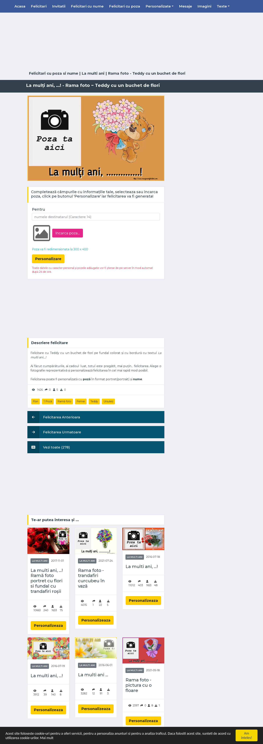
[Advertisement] (131, 42)
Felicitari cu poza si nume (53, 73)
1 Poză (48, 401)
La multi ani (93, 73)
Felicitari (39, 6)
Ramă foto (64, 401)
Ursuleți (108, 401)
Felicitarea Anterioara (53, 417)
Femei (81, 401)
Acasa (19, 6)
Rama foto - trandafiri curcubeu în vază (91, 578)
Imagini (204, 6)
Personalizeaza (48, 625)
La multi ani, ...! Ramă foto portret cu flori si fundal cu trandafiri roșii (47, 581)
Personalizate (158, 6)
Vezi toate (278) (48, 447)
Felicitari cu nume (87, 6)
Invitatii (58, 6)
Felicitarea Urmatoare (54, 432)
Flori (35, 401)
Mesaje (185, 6)
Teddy (94, 401)
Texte (222, 6)
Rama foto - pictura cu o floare (138, 685)
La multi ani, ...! (141, 566)
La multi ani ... (93, 674)
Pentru (38, 209)
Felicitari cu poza (124, 6)
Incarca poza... (67, 233)
